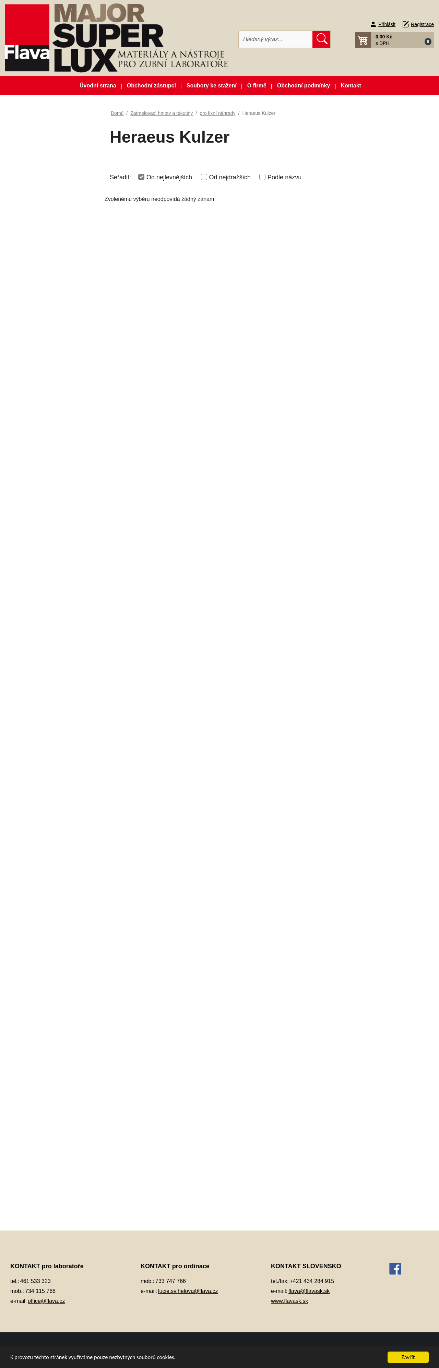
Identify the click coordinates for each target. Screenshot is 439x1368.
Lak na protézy (38, 422)
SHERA (43, 779)
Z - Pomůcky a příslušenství (59, 888)
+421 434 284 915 (312, 1281)
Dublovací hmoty (40, 279)
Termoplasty (35, 677)
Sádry (27, 643)
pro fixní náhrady (47, 728)
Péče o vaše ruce (41, 558)
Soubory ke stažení (212, 85)
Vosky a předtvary (41, 694)
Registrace (422, 24)
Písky (27, 592)
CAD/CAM (33, 211)
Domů (117, 113)
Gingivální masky (40, 313)
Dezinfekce (33, 262)
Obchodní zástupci (151, 85)
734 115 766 (40, 1291)
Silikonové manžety (43, 660)
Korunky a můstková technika (54, 405)
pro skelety (40, 830)
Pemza (29, 575)
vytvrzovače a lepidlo (51, 871)
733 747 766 (170, 1281)
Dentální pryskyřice (43, 228)
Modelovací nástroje (44, 456)
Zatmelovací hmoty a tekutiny (54, 711)
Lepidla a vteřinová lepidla (50, 439)
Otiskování (33, 524)
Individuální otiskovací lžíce (52, 330)
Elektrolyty (33, 296)
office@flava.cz (46, 1301)
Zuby (26, 905)
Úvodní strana (98, 85)
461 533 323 (35, 1281)
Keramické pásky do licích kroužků (50, 368)
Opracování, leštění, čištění (52, 490)
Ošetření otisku (38, 507)
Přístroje (30, 626)
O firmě (256, 85)
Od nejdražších (230, 177)
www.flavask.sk (289, 1301)
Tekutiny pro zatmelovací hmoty (56, 850)
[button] (394, 40)
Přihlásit (386, 24)
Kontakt (351, 85)
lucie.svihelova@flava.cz (188, 1291)
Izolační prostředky (42, 347)
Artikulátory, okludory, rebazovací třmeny (45, 190)
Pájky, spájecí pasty (43, 541)
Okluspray (32, 473)
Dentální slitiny (38, 245)
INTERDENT (49, 762)
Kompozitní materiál (44, 389)
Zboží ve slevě (49, 152)
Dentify (43, 745)
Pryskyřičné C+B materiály (51, 609)
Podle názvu (284, 177)
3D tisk (29, 169)
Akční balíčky (49, 118)
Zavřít (408, 1357)
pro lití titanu (42, 796)
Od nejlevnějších (169, 177)
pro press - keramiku (51, 813)
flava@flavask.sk (309, 1291)
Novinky (49, 136)
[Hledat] (276, 39)
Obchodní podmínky (303, 85)
